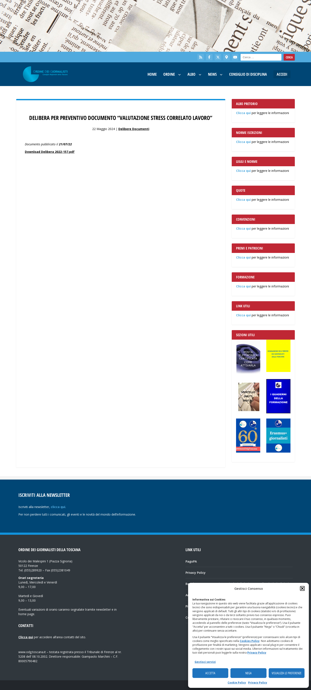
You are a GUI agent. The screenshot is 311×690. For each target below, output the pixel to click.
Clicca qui (243, 113)
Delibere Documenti (133, 129)
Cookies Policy (250, 641)
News (212, 74)
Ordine (169, 74)
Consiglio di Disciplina (248, 74)
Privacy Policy (256, 652)
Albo (191, 74)
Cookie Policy (237, 682)
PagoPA (191, 561)
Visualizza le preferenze (286, 673)
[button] (302, 588)
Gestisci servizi (205, 662)
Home (152, 74)
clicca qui (58, 507)
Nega (248, 673)
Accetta (210, 673)
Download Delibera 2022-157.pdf (50, 152)
